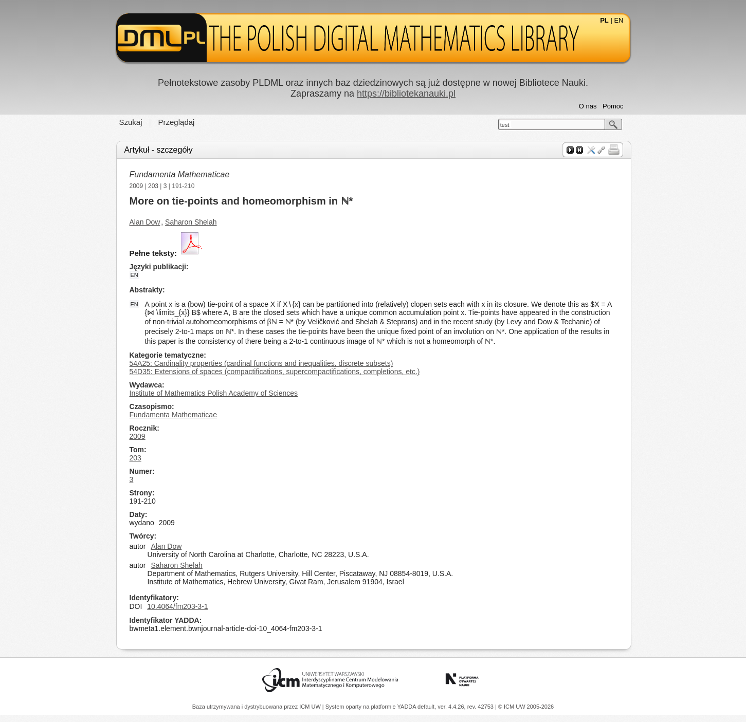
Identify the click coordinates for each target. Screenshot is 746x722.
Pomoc (613, 106)
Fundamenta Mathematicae (180, 174)
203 (153, 186)
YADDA (407, 707)
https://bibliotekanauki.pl (406, 93)
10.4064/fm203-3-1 (177, 606)
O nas (588, 106)
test (505, 125)
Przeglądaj (176, 122)
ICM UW (310, 707)
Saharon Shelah (190, 222)
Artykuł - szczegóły (158, 149)
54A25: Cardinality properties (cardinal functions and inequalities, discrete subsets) (261, 363)
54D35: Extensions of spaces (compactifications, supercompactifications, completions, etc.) (275, 371)
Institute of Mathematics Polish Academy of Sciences (214, 393)
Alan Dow (145, 222)
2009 (136, 186)
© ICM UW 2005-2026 (526, 707)
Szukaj (130, 122)
